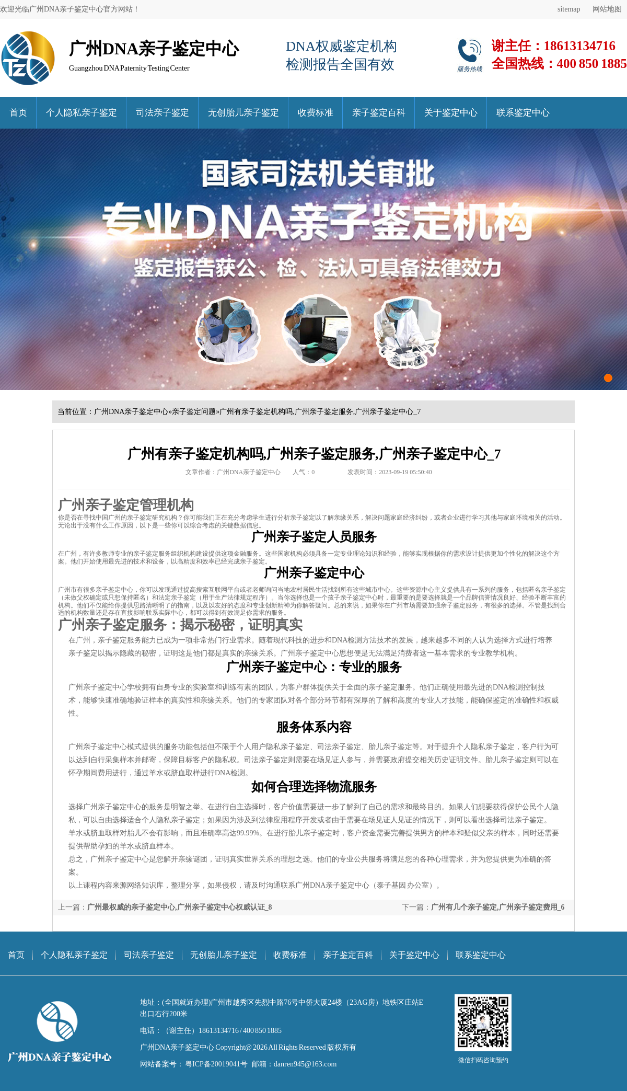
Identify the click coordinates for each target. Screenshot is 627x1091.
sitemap (569, 9)
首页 (18, 113)
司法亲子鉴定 (162, 113)
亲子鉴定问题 (194, 412)
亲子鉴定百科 (378, 113)
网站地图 (607, 9)
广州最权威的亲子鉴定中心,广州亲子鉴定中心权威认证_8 (179, 907)
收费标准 (315, 113)
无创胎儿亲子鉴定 (243, 113)
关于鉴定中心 (451, 113)
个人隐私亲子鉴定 (81, 113)
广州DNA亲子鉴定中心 (131, 412)
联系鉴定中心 (523, 113)
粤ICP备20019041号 (216, 1064)
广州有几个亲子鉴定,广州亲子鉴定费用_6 (498, 907)
